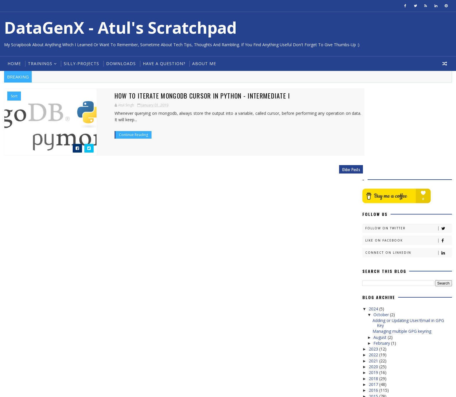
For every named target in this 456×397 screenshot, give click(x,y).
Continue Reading (98, 128)
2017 (374, 298)
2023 (374, 263)
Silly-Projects (81, 63)
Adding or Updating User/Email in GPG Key (408, 237)
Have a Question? (163, 63)
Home (13, 63)
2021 (374, 275)
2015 (374, 310)
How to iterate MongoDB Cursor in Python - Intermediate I (167, 95)
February (383, 257)
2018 (374, 292)
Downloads (120, 63)
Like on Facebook (409, 154)
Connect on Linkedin (409, 166)
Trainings (39, 63)
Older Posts (340, 169)
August (381, 251)
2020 (374, 280)
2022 (374, 268)
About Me (203, 63)
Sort (13, 96)
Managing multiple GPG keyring (402, 245)
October (382, 228)
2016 (374, 304)
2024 (374, 223)
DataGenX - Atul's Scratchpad (119, 27)
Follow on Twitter (409, 142)
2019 (374, 286)
